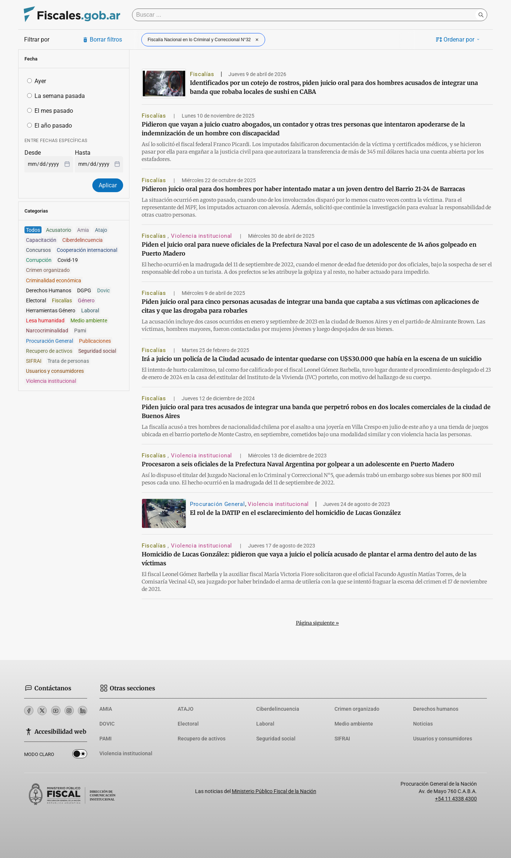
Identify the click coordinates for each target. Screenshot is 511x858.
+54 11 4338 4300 (456, 799)
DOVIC (107, 724)
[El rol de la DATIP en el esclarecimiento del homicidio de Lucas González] (164, 513)
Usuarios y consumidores (442, 739)
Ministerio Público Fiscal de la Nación (274, 791)
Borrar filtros (102, 39)
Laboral (265, 724)
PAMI (105, 739)
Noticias (423, 724)
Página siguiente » (317, 623)
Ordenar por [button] (458, 39)
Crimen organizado (356, 709)
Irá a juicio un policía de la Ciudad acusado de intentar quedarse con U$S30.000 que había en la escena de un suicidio (312, 358)
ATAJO (186, 709)
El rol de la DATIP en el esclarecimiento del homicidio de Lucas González (295, 512)
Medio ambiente (353, 724)
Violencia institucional (202, 236)
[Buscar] (305, 15)
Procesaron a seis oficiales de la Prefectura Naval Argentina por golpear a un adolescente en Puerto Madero (298, 464)
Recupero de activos (201, 739)
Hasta (82, 152)
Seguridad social (276, 739)
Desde (32, 152)
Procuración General (217, 504)
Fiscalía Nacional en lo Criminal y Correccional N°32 (204, 39)
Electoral (188, 724)
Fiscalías (202, 74)
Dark (80, 755)
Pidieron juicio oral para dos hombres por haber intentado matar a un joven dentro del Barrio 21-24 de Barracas (303, 189)
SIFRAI (342, 739)
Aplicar (108, 185)
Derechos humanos (435, 709)
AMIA (105, 709)
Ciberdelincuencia (277, 709)
